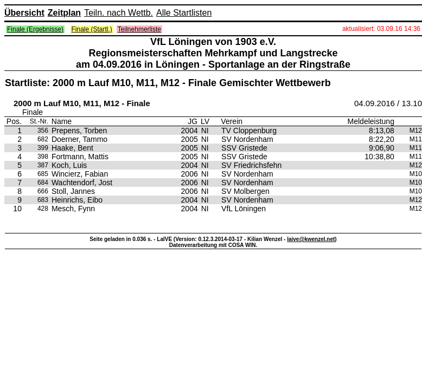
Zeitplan (64, 12)
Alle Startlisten (184, 12)
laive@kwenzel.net (311, 239)
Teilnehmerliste (139, 29)
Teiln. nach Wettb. (118, 12)
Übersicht (24, 12)
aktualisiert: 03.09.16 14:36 (381, 28)
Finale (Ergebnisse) (35, 29)
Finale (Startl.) (92, 29)
